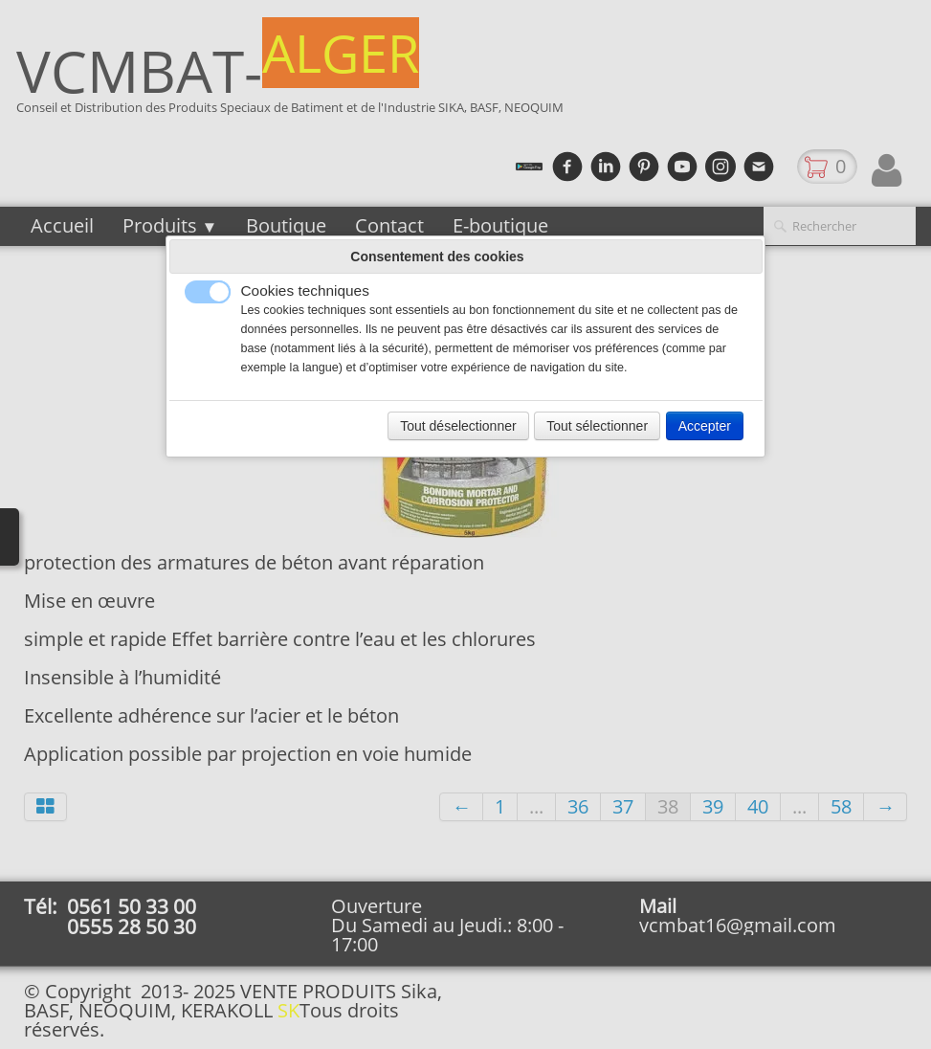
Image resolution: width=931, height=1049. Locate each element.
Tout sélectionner (597, 426)
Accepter (704, 426)
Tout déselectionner (458, 426)
